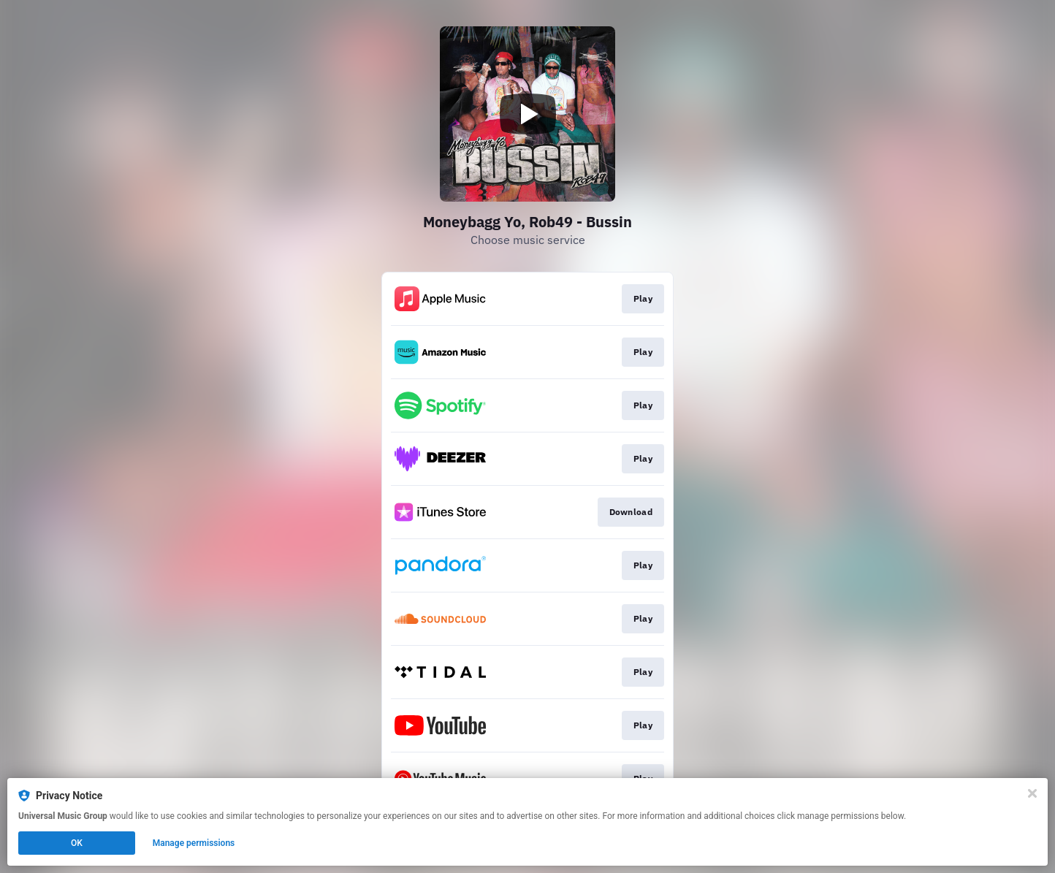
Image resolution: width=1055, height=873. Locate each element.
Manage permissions (194, 843)
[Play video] (527, 114)
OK (77, 843)
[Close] (1032, 793)
